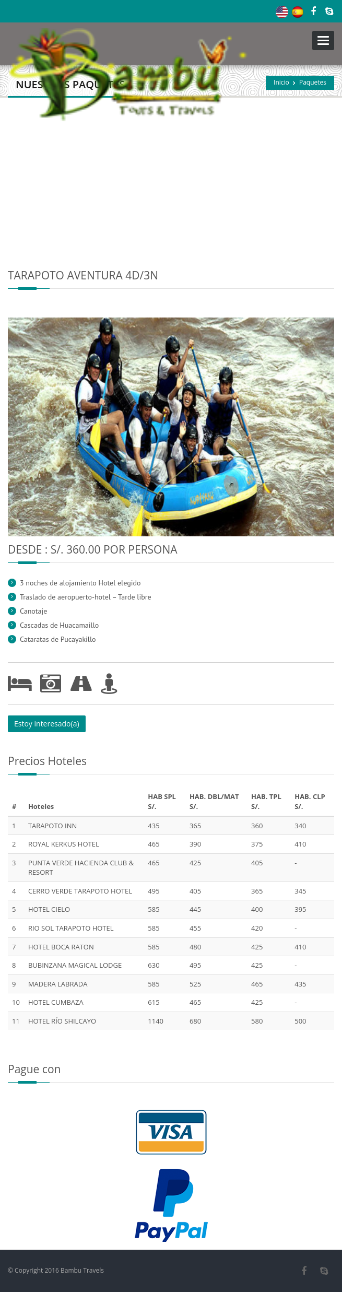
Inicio (281, 82)
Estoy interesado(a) (46, 724)
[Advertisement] (171, 176)
